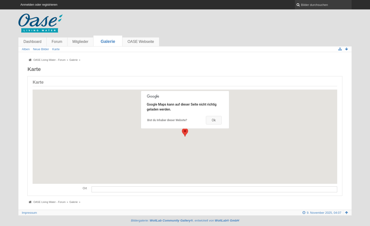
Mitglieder (80, 42)
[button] (185, 132)
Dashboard (32, 42)
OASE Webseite (140, 42)
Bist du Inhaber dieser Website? (167, 120)
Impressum (29, 212)
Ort (85, 188)
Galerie (108, 41)
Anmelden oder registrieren (38, 4)
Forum (57, 42)
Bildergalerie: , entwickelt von (185, 220)
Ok (214, 120)
